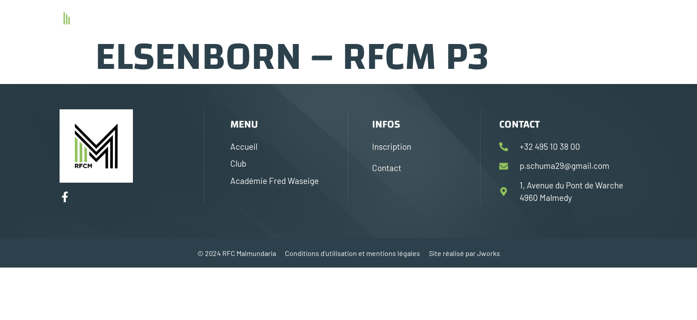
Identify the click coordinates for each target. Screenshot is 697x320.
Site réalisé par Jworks (464, 253)
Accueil (412, 16)
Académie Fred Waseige (511, 16)
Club (448, 16)
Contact (581, 16)
